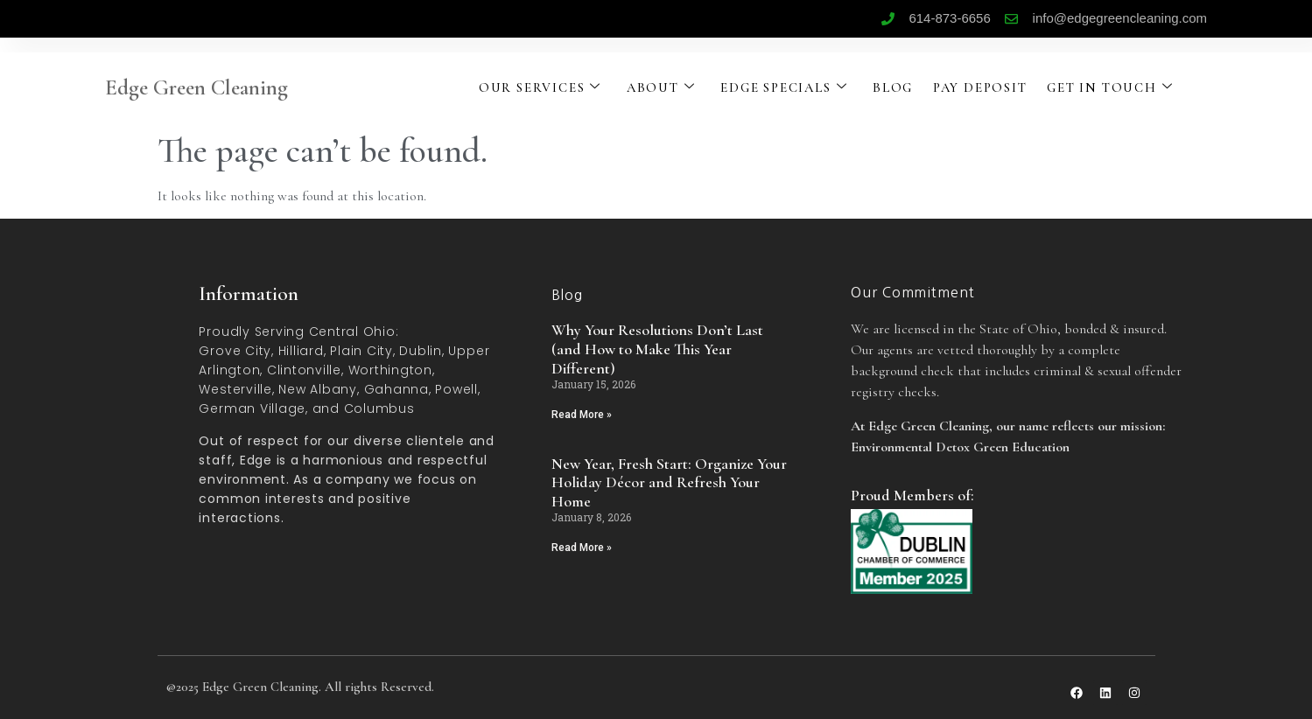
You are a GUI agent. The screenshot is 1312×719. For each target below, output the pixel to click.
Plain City (361, 351)
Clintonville (304, 370)
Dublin (420, 351)
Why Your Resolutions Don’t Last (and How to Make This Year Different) (657, 348)
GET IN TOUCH (1120, 87)
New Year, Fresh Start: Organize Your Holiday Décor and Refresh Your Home (669, 482)
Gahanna (396, 389)
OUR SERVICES (540, 87)
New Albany (317, 389)
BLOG (898, 87)
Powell (456, 389)
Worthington (390, 370)
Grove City (235, 351)
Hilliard (301, 351)
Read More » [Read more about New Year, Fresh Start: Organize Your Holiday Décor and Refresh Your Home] (581, 547)
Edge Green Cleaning (196, 87)
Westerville (235, 389)
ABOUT (663, 87)
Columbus (379, 408)
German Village (252, 408)
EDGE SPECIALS (788, 87)
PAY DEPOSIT (987, 87)
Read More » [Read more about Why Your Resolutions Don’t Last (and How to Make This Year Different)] (581, 414)
